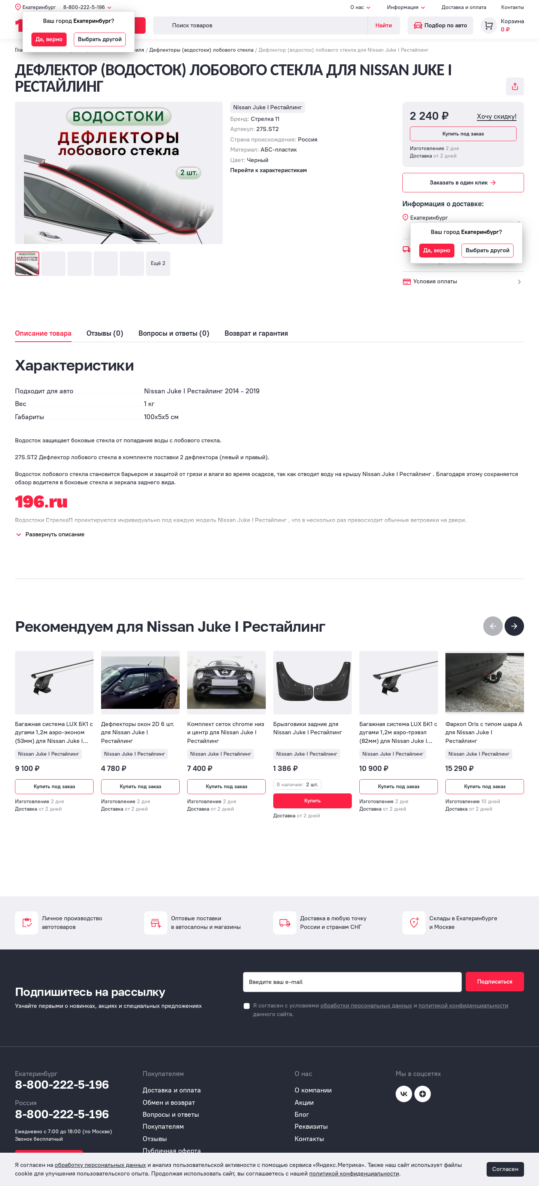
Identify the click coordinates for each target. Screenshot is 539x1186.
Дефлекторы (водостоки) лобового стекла (201, 50)
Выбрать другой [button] (100, 39)
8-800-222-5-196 (62, 1084)
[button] (514, 626)
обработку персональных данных (100, 1164)
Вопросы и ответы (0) (174, 333)
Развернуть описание (55, 534)
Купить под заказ (463, 134)
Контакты (512, 7)
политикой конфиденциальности (463, 1005)
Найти (383, 25)
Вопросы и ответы (171, 1114)
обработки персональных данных (366, 1005)
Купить (312, 801)
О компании (313, 1090)
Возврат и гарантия (256, 333)
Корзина (512, 21)
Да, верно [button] (49, 39)
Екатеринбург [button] (39, 7)
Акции (304, 1102)
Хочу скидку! (497, 117)
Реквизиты (311, 1126)
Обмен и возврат (169, 1102)
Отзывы (155, 1139)
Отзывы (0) (105, 333)
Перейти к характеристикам (268, 170)
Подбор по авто (440, 25)
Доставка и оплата (464, 7)
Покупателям (163, 1126)
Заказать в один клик (463, 182)
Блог (302, 1114)
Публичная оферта (172, 1151)
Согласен (505, 1169)
